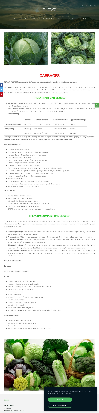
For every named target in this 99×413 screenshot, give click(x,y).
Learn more (59, 393)
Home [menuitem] (15, 16)
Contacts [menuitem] (82, 16)
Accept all (60, 399)
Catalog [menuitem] (24, 16)
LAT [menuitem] (89, 4)
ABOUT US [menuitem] (71, 16)
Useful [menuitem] (60, 16)
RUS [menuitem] (93, 4)
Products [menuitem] (35, 16)
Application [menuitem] (48, 16)
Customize (67, 393)
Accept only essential (60, 405)
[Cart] (97, 105)
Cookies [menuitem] (6, 397)
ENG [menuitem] (80, 4)
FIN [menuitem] (84, 4)
